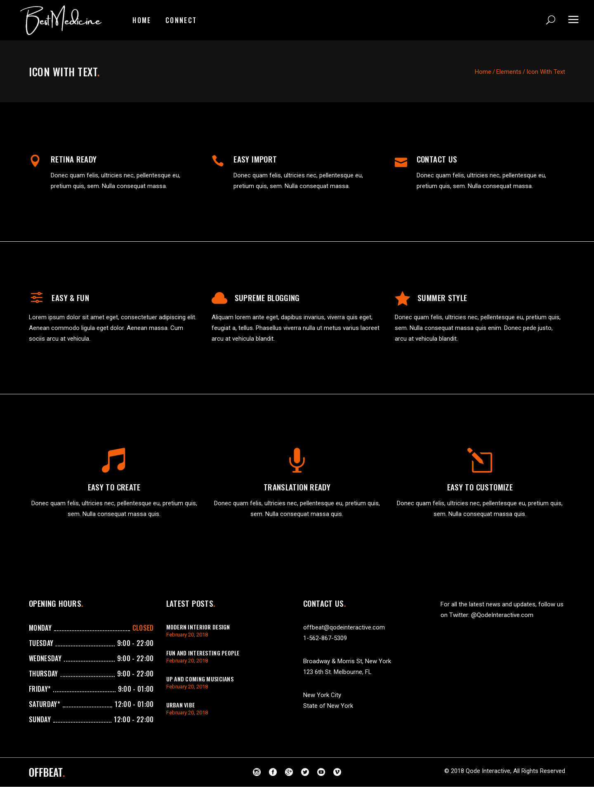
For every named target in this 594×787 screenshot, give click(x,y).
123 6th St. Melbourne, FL (337, 672)
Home (483, 71)
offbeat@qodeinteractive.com (344, 627)
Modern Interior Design (198, 626)
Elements (508, 71)
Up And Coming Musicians (199, 678)
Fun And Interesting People (203, 652)
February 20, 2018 (187, 634)
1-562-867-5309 (325, 638)
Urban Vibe (180, 704)
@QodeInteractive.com (502, 615)
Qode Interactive (488, 771)
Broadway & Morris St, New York (347, 661)
